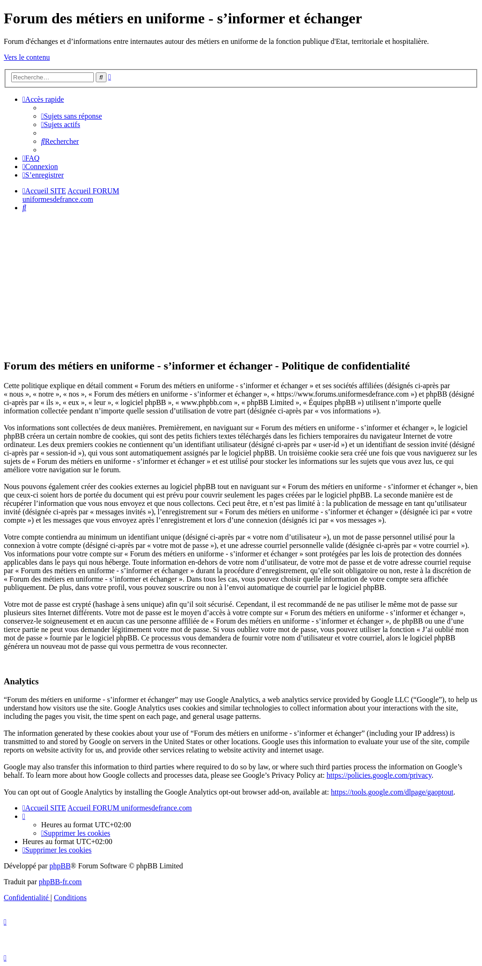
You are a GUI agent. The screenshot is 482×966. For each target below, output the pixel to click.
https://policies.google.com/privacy (379, 775)
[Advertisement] (241, 285)
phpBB (60, 866)
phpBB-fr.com (60, 882)
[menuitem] (71, 116)
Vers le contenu (27, 57)
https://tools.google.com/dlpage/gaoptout (392, 792)
